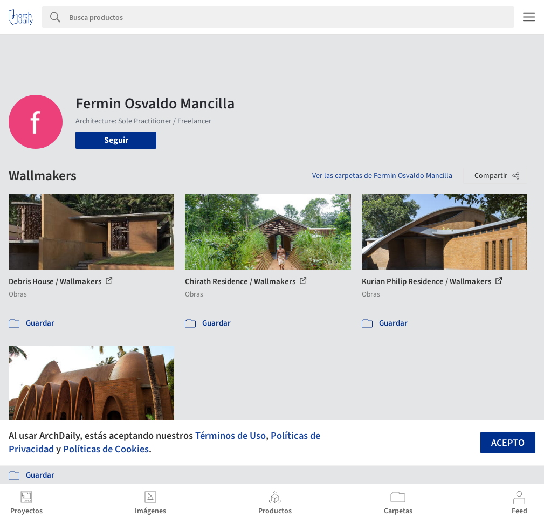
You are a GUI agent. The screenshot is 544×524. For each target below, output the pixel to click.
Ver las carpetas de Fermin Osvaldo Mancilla (382, 176)
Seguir (116, 140)
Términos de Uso (230, 436)
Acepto (508, 443)
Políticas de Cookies (106, 449)
